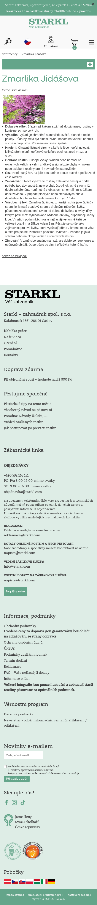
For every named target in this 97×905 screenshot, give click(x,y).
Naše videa (12, 336)
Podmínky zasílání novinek (25, 654)
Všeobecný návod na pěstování (28, 409)
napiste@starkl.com (19, 552)
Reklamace (12, 666)
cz (27, 41)
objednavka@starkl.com (23, 491)
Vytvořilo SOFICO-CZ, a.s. (48, 899)
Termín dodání (15, 660)
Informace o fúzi (17, 678)
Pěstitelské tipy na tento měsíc (27, 403)
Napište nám (15, 591)
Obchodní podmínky (47, 630)
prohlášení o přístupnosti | (45, 895)
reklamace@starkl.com (22, 535)
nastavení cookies (79, 895)
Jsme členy (23, 816)
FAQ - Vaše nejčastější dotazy (26, 672)
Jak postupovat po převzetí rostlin (30, 427)
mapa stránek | (16, 895)
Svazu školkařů (27, 821)
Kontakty (11, 355)
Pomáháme (13, 348)
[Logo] (48, 24)
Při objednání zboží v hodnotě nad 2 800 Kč (38, 379)
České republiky (27, 827)
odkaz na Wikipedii (14, 256)
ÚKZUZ (9, 648)
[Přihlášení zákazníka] (51, 42)
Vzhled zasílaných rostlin (23, 421)
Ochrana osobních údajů (23, 642)
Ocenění (10, 342)
